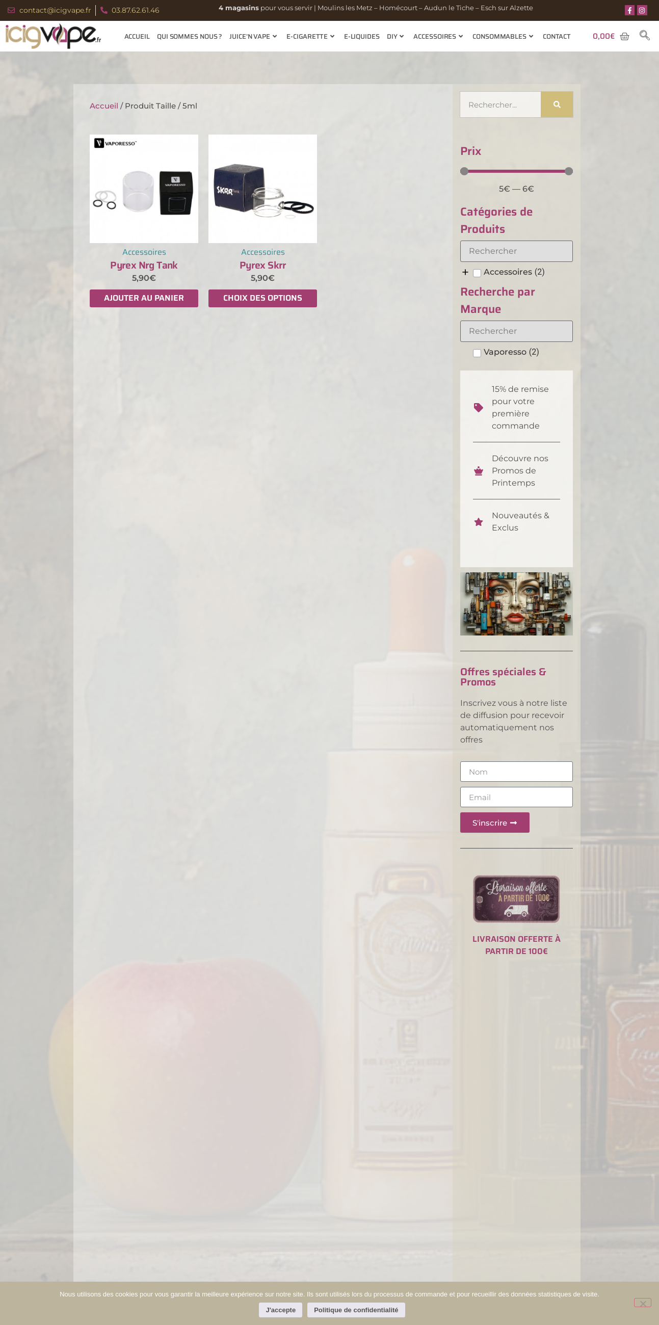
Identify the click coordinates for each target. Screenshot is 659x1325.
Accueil (137, 36)
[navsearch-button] (645, 36)
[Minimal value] (516, 171)
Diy (395, 36)
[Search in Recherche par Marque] (516, 331)
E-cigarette (310, 36)
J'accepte (281, 1310)
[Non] (642, 1302)
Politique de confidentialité (356, 1310)
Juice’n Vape (253, 36)
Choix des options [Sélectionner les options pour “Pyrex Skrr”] (262, 298)
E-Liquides (362, 36)
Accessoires (438, 36)
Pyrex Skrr (263, 265)
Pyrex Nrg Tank (144, 265)
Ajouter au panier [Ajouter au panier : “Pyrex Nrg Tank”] (144, 298)
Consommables (502, 36)
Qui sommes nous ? (189, 36)
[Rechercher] (557, 104)
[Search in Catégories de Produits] (516, 251)
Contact (557, 36)
